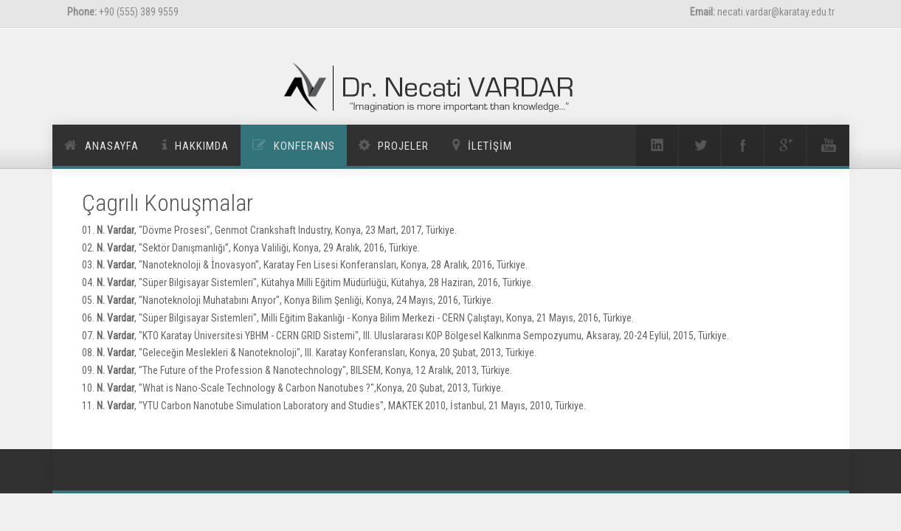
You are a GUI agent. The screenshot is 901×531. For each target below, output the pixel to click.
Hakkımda (202, 146)
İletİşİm (490, 146)
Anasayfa (112, 146)
